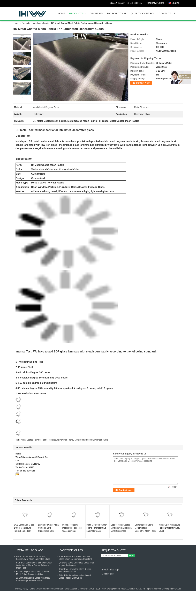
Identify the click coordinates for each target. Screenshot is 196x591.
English (177, 2)
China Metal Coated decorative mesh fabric (49, 589)
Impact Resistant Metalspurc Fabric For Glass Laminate (72, 528)
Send (131, 555)
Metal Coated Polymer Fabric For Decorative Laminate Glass (96, 528)
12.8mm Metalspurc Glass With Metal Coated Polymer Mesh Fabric (33, 579)
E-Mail (104, 569)
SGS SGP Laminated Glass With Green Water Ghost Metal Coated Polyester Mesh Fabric (34, 565)
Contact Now (142, 83)
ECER (178, 589)
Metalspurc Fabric (41, 23)
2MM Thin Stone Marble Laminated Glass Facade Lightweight (75, 576)
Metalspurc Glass (30, 550)
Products (76, 13)
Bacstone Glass (71, 550)
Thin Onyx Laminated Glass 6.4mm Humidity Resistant (75, 570)
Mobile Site (107, 574)
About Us (96, 13)
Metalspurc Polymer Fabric (61, 440)
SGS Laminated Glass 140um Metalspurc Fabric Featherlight (24, 528)
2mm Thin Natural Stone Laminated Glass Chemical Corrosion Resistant (75, 557)
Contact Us (167, 13)
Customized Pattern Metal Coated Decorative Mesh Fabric (145, 528)
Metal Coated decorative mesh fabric (91, 440)
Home (61, 13)
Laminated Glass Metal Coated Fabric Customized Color (48, 528)
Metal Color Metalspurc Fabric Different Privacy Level (169, 528)
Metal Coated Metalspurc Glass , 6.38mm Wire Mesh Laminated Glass (33, 557)
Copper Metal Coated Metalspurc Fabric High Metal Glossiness (121, 528)
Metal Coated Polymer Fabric (34, 440)
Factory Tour (116, 13)
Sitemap (114, 569)
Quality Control (143, 13)
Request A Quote (155, 3)
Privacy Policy (21, 589)
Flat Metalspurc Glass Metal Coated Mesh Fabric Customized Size (32, 572)
